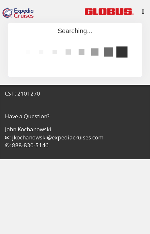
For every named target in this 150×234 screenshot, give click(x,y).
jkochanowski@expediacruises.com (57, 137)
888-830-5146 (30, 145)
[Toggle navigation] (143, 13)
